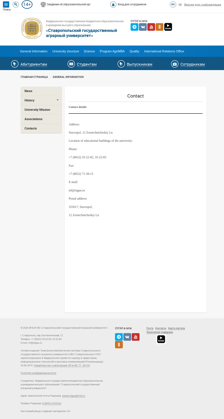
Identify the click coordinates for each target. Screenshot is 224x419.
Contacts (31, 128)
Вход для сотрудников (132, 4)
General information (68, 76)
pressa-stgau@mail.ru (73, 395)
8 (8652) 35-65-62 (51, 403)
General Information (33, 51)
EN (180, 4)
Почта (149, 328)
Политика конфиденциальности (38, 373)
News (28, 91)
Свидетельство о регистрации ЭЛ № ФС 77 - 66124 (62, 365)
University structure (65, 51)
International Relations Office (164, 51)
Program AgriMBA (112, 51)
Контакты (160, 328)
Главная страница (34, 76)
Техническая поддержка (159, 332)
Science (89, 51)
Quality (134, 51)
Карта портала (176, 328)
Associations (33, 119)
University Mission (37, 110)
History (29, 100)
